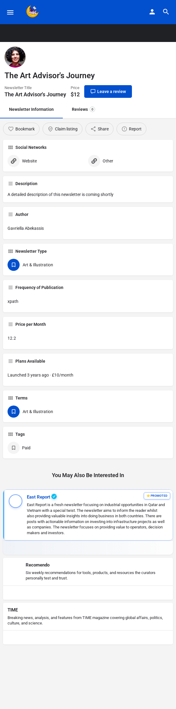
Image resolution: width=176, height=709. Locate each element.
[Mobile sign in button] (152, 12)
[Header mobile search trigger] (166, 12)
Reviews (83, 109)
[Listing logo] (15, 57)
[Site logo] (33, 12)
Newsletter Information (31, 109)
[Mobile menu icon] (10, 12)
